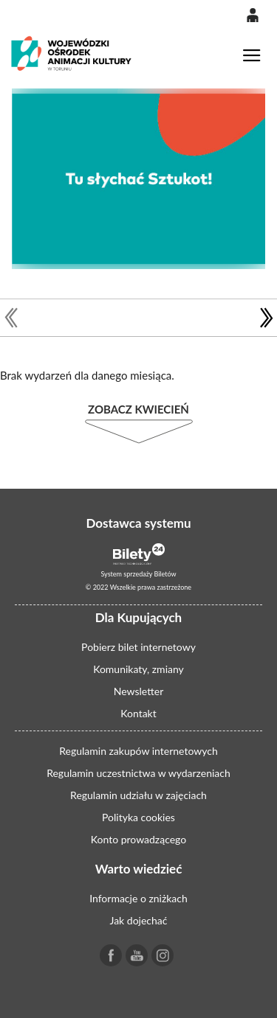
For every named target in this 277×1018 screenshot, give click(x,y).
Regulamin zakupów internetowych (138, 751)
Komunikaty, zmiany (138, 669)
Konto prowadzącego (138, 839)
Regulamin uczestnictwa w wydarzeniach (138, 773)
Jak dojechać (139, 920)
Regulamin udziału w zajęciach (138, 795)
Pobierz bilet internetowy (138, 647)
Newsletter (138, 691)
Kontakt (138, 713)
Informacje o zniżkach (138, 898)
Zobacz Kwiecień (138, 409)
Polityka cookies (138, 817)
